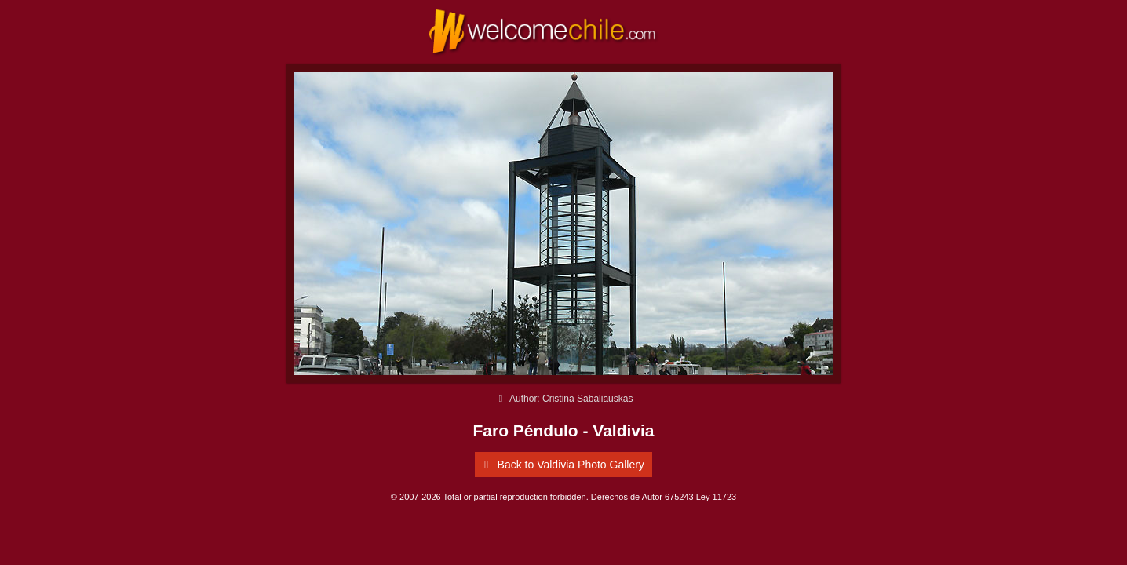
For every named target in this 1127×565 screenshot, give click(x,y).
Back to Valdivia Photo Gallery (561, 464)
